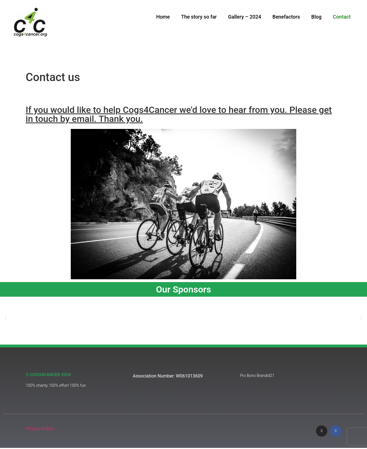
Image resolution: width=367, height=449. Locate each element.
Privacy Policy (40, 429)
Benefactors (286, 17)
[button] (5, 318)
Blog (316, 17)
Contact (342, 17)
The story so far (199, 17)
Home (163, 17)
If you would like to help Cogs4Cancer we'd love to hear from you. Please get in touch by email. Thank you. (179, 115)
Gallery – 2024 (244, 17)
